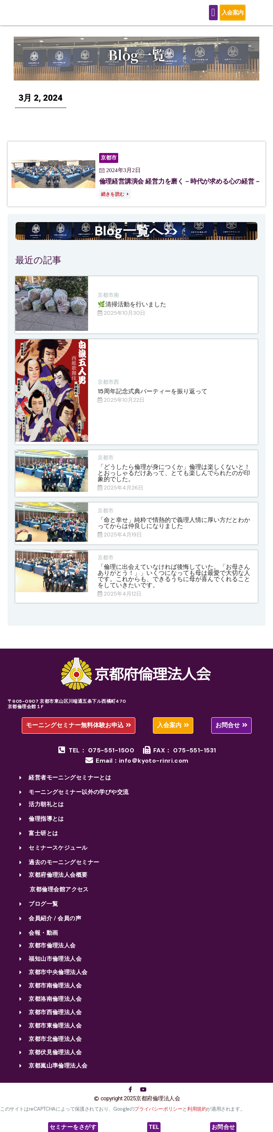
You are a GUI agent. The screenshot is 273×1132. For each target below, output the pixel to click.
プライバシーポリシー (158, 1115)
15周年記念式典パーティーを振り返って (152, 397)
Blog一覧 (136, 60)
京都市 (106, 463)
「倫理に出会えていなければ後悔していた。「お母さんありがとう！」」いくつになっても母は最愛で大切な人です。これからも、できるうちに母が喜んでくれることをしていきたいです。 (174, 582)
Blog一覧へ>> (136, 237)
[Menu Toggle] (213, 15)
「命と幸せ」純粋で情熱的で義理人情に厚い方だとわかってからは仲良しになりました (174, 529)
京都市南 (108, 301)
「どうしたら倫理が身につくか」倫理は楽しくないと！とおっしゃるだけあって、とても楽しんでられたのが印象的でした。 (174, 479)
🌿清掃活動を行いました (132, 310)
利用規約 (196, 1115)
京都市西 (108, 388)
